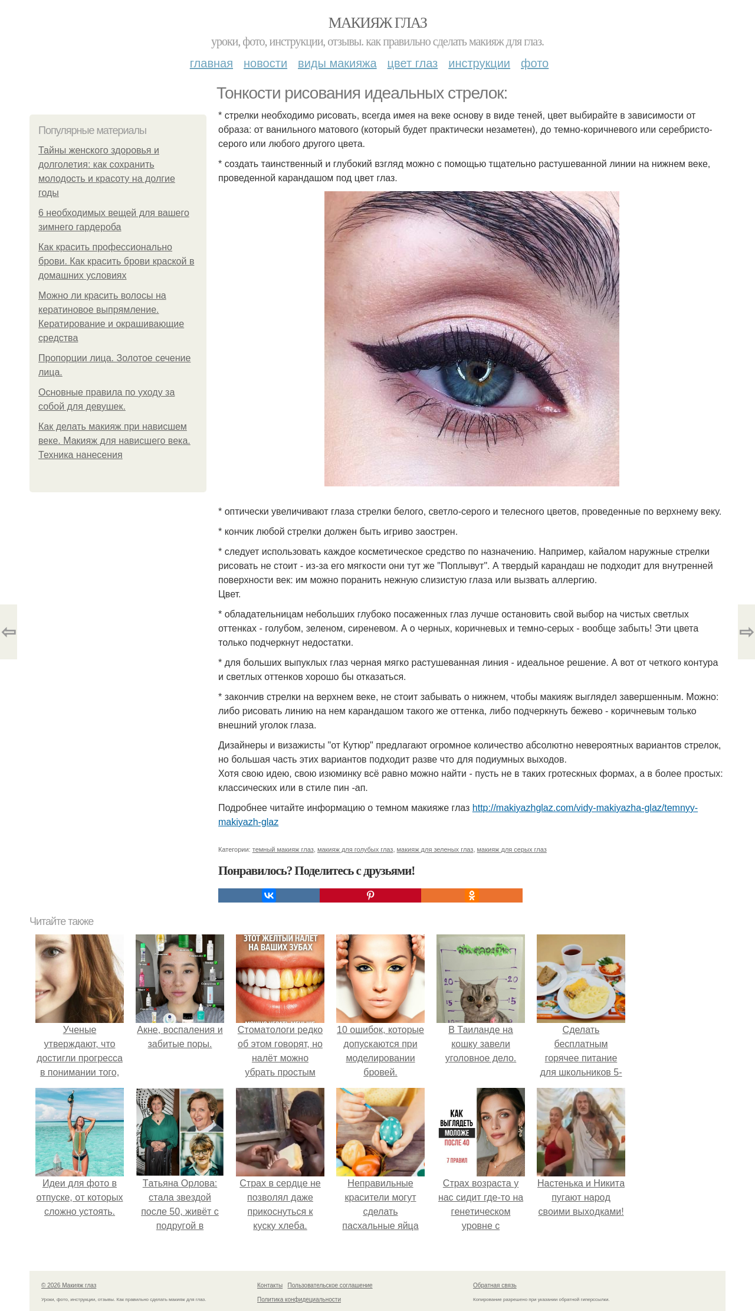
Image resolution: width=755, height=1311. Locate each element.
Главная (211, 63)
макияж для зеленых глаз (435, 849)
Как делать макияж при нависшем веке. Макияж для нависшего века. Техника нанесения (114, 440)
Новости (265, 63)
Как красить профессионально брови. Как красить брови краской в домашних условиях (116, 261)
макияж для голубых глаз (355, 849)
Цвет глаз (413, 63)
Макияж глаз (378, 22)
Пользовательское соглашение (330, 1285)
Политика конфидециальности (299, 1299)
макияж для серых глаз (512, 849)
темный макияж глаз (283, 849)
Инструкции (479, 63)
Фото (535, 63)
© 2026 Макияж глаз (68, 1285)
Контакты (270, 1285)
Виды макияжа (337, 63)
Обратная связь (495, 1285)
